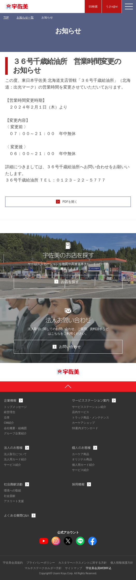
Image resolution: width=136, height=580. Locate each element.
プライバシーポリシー (40, 562)
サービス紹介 (12, 465)
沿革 (7, 417)
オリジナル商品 (82, 459)
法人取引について (15, 454)
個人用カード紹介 (83, 465)
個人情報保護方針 (121, 562)
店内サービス (80, 412)
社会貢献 (9, 496)
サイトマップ (73, 568)
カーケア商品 (80, 454)
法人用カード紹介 (15, 459)
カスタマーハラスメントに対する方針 (82, 562)
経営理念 (9, 412)
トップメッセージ (15, 407)
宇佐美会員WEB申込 (99, 568)
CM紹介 (9, 422)
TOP (6, 17)
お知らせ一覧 (25, 17)
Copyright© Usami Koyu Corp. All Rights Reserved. (68, 573)
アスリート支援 (14, 501)
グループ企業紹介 (15, 433)
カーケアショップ (83, 422)
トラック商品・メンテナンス (90, 417)
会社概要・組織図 (15, 428)
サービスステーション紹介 (89, 407)
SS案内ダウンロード (85, 428)
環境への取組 (12, 490)
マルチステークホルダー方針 (43, 568)
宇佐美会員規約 (13, 562)
